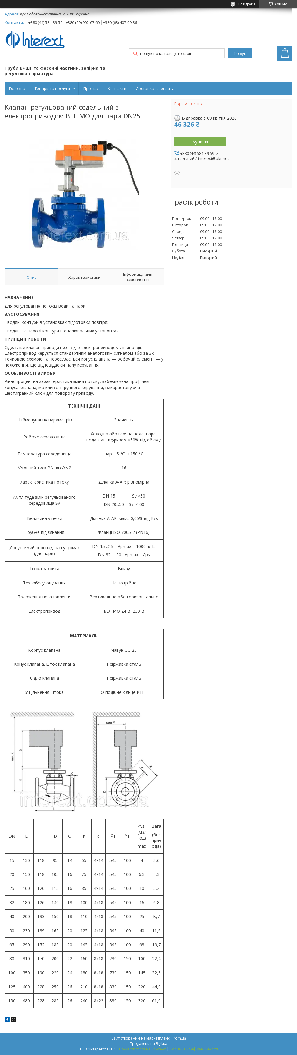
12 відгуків (246, 4)
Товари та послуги (52, 88)
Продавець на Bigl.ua (148, 1043)
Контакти (117, 88)
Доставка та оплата (155, 88)
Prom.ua (179, 1038)
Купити (200, 141)
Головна (17, 88)
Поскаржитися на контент (142, 1049)
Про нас (90, 88)
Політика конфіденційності (194, 1049)
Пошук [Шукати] (240, 53)
